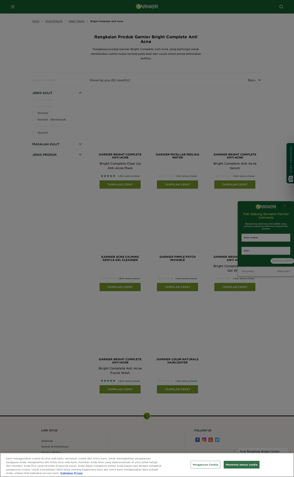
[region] (147, 465)
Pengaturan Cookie (205, 464)
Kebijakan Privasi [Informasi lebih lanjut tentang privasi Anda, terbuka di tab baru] (71, 473)
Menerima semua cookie (242, 464)
